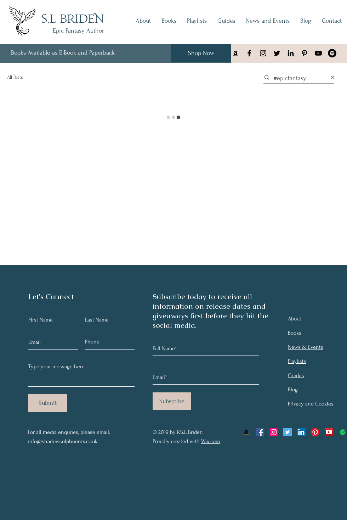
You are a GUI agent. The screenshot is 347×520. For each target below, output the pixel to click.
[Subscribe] (172, 401)
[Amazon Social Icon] (246, 432)
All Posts (15, 77)
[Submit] (47, 403)
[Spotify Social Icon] (343, 432)
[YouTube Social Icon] (329, 432)
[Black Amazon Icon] (235, 53)
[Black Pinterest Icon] (304, 53)
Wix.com (210, 441)
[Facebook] (249, 53)
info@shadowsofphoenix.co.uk (62, 441)
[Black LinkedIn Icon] (290, 53)
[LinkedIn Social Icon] (301, 432)
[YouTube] (318, 53)
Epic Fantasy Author (78, 30)
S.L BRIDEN (72, 19)
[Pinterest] (315, 432)
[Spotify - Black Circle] (332, 53)
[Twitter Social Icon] (287, 432)
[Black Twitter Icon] (277, 53)
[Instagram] (263, 53)
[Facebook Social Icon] (260, 432)
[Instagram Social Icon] (273, 432)
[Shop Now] (201, 53)
